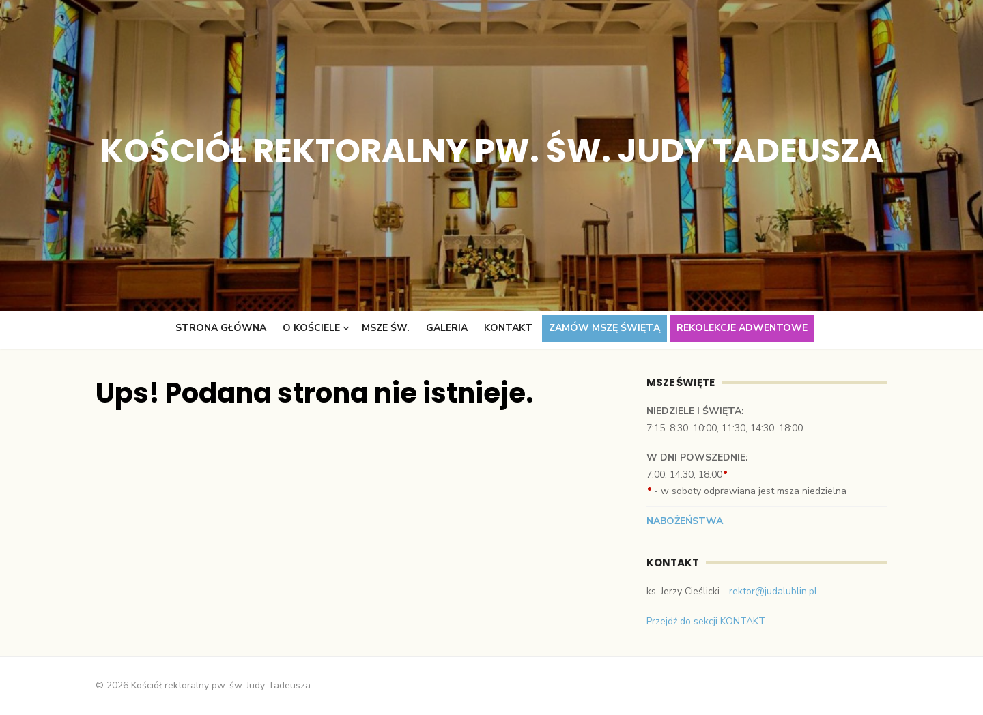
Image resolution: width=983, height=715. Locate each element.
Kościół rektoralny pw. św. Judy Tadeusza (491, 150)
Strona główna (220, 327)
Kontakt (508, 327)
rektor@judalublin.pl (773, 591)
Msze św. (386, 327)
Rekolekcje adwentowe (742, 327)
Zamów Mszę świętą (604, 327)
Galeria (447, 327)
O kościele (311, 327)
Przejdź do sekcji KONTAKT (705, 621)
